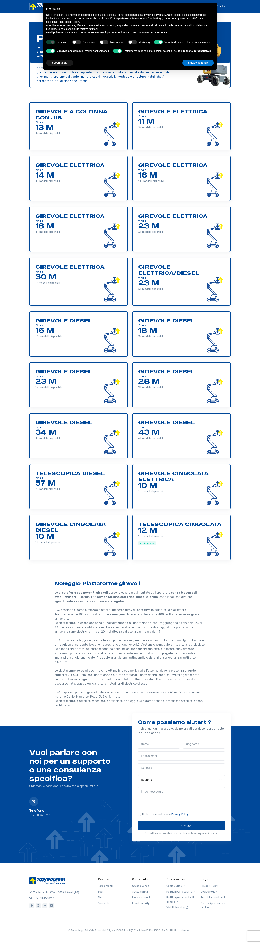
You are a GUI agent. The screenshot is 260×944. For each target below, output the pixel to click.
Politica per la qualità (181, 891)
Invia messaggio (181, 825)
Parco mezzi (105, 886)
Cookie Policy (209, 891)
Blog (100, 897)
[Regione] (181, 779)
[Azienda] (181, 767)
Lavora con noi (141, 897)
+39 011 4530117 (41, 898)
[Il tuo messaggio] (181, 798)
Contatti (222, 6)
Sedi (100, 891)
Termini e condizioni (213, 897)
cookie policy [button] (72, 21)
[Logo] (47, 880)
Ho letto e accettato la (165, 814)
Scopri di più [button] (59, 62)
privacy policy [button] (151, 14)
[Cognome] (204, 744)
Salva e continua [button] (198, 62)
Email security (141, 903)
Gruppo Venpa (140, 886)
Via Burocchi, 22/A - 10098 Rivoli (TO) (54, 892)
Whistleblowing (177, 907)
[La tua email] (181, 756)
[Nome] (159, 744)
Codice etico (175, 886)
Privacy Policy (179, 814)
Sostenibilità (140, 891)
